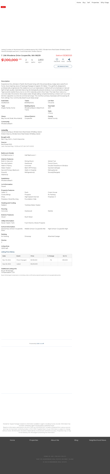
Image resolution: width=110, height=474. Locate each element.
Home (79, 2)
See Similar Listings (62, 66)
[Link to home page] (55, 2)
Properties (95, 2)
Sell (88, 2)
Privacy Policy (60, 456)
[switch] (57, 61)
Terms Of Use (49, 456)
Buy (84, 2)
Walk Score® (40, 343)
